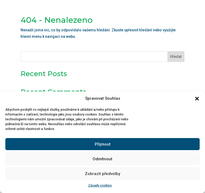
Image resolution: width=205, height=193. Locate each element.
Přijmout (103, 144)
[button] (197, 98)
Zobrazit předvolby (102, 173)
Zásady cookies (100, 185)
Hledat (176, 56)
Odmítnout (102, 159)
